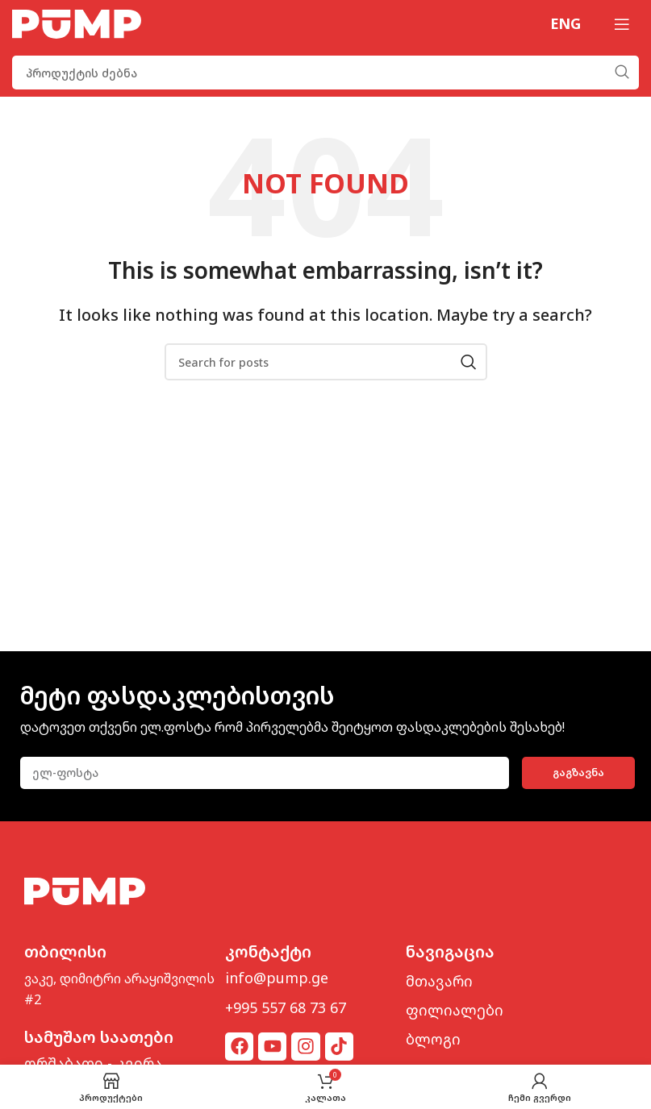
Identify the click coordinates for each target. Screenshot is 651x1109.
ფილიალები (454, 1010)
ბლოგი (433, 1039)
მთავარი (439, 981)
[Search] (325, 72)
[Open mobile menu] (622, 24)
